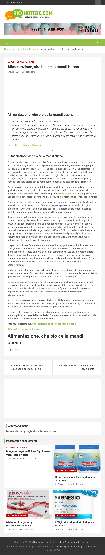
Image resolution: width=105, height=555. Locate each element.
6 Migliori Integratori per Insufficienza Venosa (20, 524)
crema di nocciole (67, 193)
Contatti (88, 546)
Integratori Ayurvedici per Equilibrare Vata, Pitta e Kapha (28, 453)
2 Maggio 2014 (14, 72)
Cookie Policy (75, 546)
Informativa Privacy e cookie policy (70, 542)
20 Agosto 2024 (62, 529)
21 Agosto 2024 (62, 484)
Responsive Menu (98, 2)
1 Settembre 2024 (13, 458)
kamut (15, 350)
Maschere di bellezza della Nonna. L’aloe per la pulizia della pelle (28, 367)
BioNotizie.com (28, 72)
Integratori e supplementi (21, 441)
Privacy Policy (59, 546)
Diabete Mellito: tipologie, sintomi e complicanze (31, 431)
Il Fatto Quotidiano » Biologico (26, 145)
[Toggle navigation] (7, 42)
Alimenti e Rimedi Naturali (21, 62)
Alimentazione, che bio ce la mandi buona (53, 323)
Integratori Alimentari (16, 448)
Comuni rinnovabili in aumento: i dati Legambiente (75, 367)
